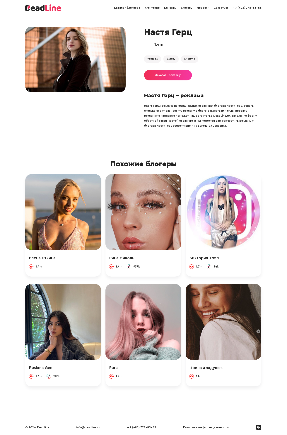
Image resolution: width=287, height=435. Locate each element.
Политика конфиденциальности (206, 427)
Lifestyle (189, 59)
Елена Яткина (42, 258)
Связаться (221, 7)
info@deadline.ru (88, 427)
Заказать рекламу (168, 75)
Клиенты (170, 7)
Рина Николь (121, 258)
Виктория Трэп (204, 258)
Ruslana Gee (40, 368)
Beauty (171, 59)
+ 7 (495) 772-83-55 (247, 7)
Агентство (152, 7)
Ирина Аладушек (206, 368)
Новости (203, 7)
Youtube (152, 59)
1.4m (158, 44)
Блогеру (186, 7)
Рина (114, 368)
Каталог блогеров (127, 7)
